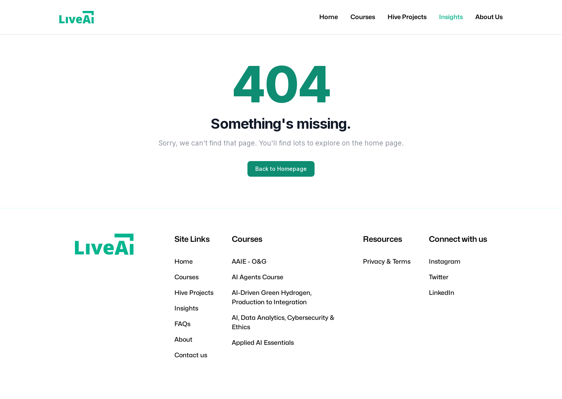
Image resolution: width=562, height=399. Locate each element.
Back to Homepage (281, 168)
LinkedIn (441, 292)
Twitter (438, 277)
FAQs (182, 324)
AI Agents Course (257, 277)
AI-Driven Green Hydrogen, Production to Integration (271, 297)
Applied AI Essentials (263, 342)
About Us (489, 17)
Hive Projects (407, 17)
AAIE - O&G (249, 261)
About (183, 339)
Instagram (445, 261)
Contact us (190, 355)
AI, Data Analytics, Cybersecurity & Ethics (283, 322)
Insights (451, 17)
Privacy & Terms (387, 261)
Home (328, 17)
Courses (362, 17)
